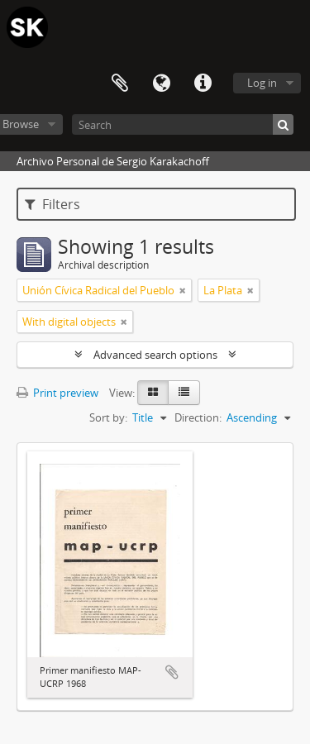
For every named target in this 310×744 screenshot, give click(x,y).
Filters (52, 204)
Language (161, 83)
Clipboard (120, 83)
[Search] (182, 124)
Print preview (57, 392)
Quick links (202, 83)
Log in (262, 82)
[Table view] (184, 392)
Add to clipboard (172, 672)
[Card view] (153, 392)
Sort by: (108, 417)
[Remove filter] (182, 290)
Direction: (198, 417)
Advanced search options (155, 354)
